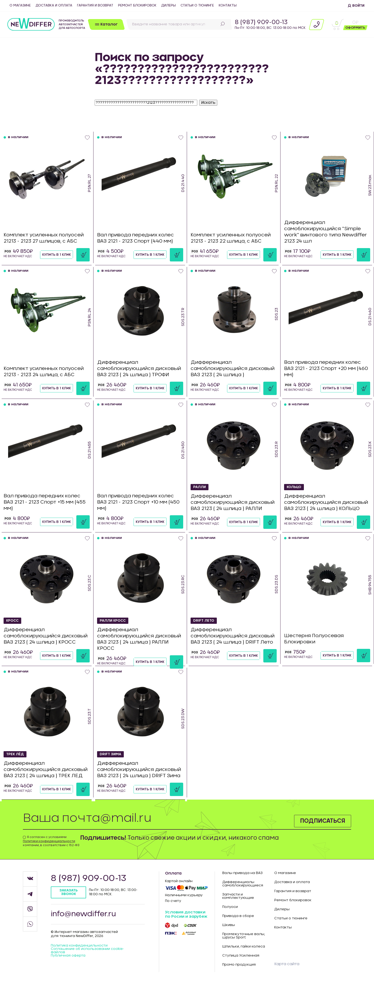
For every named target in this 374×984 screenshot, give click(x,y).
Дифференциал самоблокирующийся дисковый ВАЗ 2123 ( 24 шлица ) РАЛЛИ (233, 502)
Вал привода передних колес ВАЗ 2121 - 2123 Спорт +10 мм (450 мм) (138, 502)
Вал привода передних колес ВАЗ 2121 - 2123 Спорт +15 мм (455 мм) (45, 502)
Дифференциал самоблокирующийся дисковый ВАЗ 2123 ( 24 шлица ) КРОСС (46, 636)
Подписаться (322, 821)
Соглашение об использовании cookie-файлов (87, 950)
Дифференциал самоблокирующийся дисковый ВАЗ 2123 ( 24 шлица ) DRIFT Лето (233, 636)
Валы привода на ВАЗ (242, 873)
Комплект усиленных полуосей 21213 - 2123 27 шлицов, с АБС (44, 238)
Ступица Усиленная (240, 955)
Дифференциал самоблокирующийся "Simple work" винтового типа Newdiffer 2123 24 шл (325, 232)
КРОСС (12, 620)
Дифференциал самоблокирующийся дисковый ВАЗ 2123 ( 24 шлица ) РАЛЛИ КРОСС (139, 639)
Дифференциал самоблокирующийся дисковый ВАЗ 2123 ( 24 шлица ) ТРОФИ (139, 368)
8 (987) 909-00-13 (261, 22)
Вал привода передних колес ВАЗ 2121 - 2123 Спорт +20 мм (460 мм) (326, 368)
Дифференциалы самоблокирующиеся (242, 883)
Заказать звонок (68, 892)
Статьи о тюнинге (197, 5)
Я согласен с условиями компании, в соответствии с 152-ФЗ (51, 841)
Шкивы (228, 925)
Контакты (228, 5)
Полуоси (230, 907)
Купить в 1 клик (56, 254)
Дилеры (168, 5)
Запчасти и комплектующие (238, 896)
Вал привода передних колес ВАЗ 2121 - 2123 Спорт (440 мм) (135, 238)
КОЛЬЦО (294, 487)
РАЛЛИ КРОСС (113, 620)
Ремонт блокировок (137, 5)
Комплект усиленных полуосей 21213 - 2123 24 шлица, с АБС (44, 371)
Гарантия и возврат (95, 5)
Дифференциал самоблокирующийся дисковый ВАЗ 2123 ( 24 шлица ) (233, 368)
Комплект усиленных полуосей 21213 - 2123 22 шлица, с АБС (231, 238)
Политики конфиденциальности (49, 841)
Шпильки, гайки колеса (243, 946)
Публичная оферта (68, 955)
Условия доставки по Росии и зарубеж (186, 914)
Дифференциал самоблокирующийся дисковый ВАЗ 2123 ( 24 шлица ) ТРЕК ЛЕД (46, 769)
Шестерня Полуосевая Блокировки (314, 638)
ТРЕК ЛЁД (15, 754)
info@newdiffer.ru (83, 914)
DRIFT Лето (203, 620)
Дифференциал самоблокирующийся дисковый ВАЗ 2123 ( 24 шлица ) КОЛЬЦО (326, 502)
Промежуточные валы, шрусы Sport (243, 935)
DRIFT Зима (110, 754)
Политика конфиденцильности (79, 945)
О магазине (20, 5)
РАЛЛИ (199, 487)
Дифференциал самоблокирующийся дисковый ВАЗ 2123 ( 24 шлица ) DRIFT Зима (139, 769)
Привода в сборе (238, 916)
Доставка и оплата (54, 5)
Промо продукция (239, 964)
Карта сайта (286, 964)
